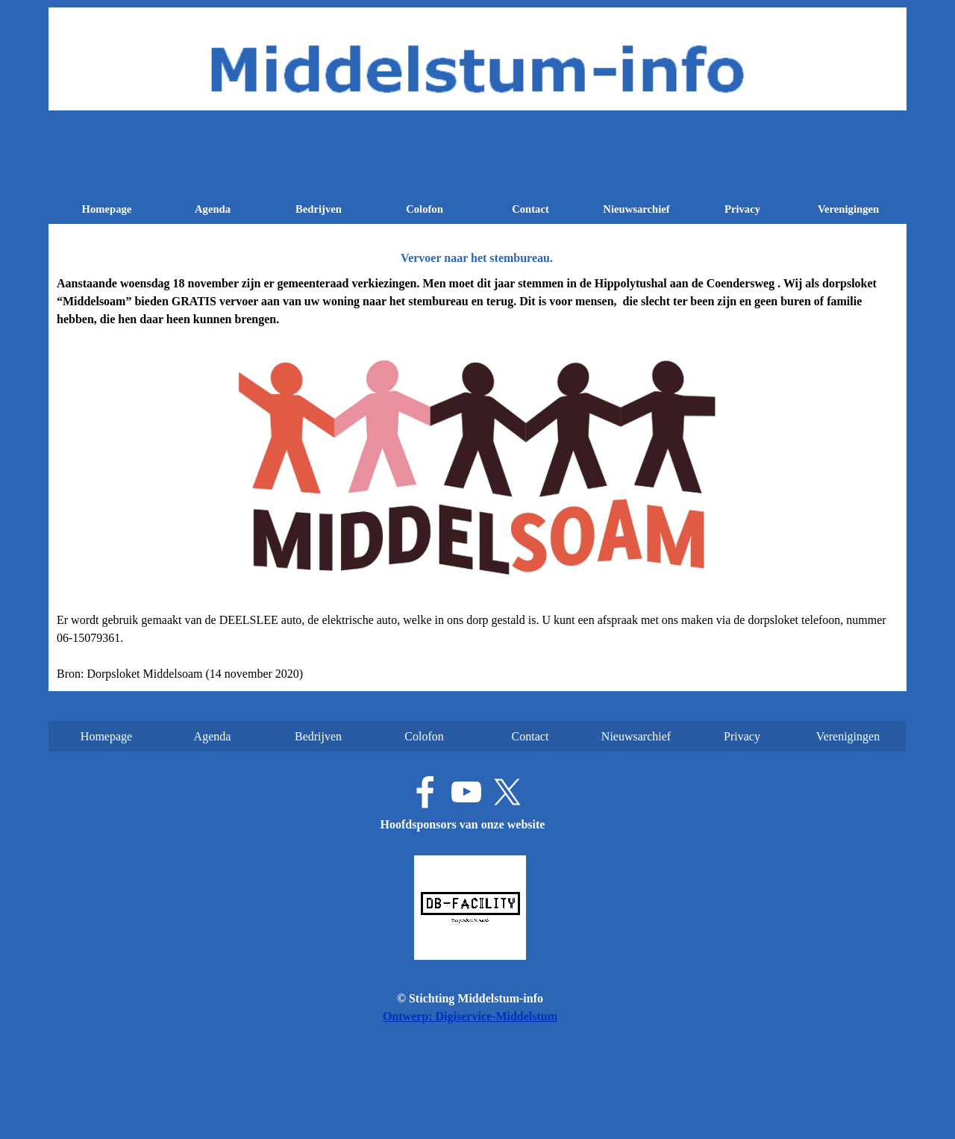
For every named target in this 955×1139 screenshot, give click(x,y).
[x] (507, 792)
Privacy (742, 209)
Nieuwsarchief (636, 209)
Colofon (424, 209)
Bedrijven (318, 209)
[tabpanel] (477, 479)
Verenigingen (848, 209)
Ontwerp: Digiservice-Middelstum (470, 1016)
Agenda (213, 209)
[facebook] (425, 792)
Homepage (107, 209)
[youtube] (466, 792)
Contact (530, 209)
